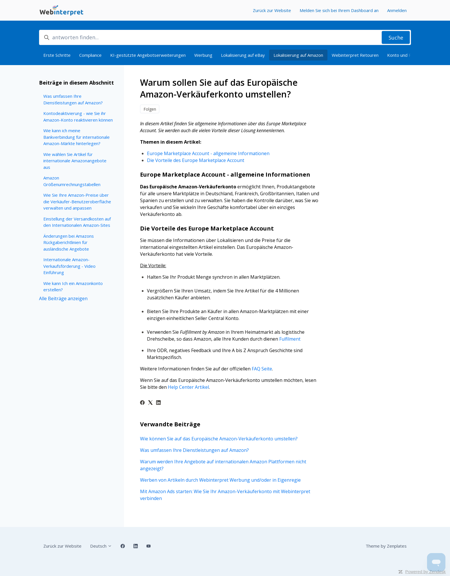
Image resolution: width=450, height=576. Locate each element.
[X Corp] (150, 403)
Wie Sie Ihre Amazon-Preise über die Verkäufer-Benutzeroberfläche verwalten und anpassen (77, 201)
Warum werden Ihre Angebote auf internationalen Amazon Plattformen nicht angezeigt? (223, 465)
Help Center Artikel (188, 387)
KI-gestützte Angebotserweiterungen (148, 55)
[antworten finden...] (225, 37)
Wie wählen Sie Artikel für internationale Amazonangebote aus (74, 160)
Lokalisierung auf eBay (243, 55)
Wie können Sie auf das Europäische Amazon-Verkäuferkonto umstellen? (219, 439)
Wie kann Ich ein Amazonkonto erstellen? (73, 286)
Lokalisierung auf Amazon (298, 55)
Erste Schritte (57, 55)
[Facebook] (142, 403)
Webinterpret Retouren (355, 55)
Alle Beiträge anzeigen (63, 298)
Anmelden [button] (397, 10)
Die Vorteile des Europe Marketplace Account (195, 160)
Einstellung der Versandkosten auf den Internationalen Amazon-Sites (77, 222)
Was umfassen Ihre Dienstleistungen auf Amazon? (194, 450)
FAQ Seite (262, 369)
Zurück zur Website (272, 10)
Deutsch (101, 546)
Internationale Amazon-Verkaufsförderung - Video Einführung (69, 266)
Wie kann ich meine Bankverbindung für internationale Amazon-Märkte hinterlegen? (76, 137)
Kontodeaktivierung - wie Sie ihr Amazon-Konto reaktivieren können (78, 116)
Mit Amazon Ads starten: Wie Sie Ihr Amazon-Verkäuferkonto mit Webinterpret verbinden (225, 494)
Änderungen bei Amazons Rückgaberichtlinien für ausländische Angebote (68, 242)
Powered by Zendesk (425, 571)
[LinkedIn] (158, 403)
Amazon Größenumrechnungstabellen (71, 181)
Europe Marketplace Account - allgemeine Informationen (208, 153)
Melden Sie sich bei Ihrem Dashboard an (339, 10)
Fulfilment (289, 339)
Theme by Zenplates (386, 546)
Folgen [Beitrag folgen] (149, 109)
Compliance (90, 55)
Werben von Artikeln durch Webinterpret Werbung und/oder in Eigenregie (220, 480)
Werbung (203, 55)
